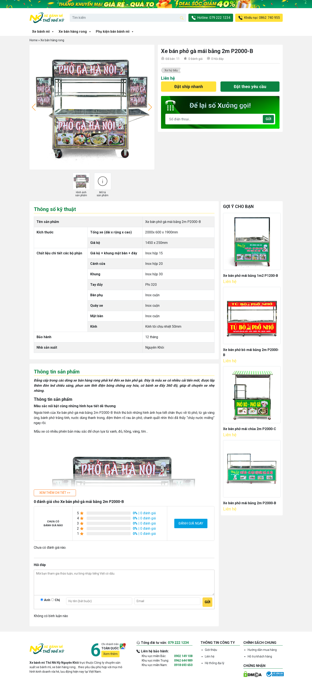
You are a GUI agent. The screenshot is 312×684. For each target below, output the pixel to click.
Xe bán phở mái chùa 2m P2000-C (249, 429)
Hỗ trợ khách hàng (260, 656)
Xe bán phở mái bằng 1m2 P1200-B (250, 276)
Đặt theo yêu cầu (250, 86)
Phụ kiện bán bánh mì (115, 31)
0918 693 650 (183, 665)
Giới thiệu (211, 650)
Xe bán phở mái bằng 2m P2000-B (249, 503)
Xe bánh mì (43, 31)
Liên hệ (209, 656)
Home (34, 40)
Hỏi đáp (217, 58)
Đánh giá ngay (191, 523)
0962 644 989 (183, 660)
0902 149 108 (183, 656)
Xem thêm (110, 654)
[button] (55, 492)
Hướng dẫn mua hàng (262, 650)
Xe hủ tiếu (171, 70)
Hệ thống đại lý (214, 663)
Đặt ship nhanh (188, 86)
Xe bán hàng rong (75, 31)
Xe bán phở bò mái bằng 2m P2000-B (251, 352)
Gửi (268, 119)
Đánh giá (195, 58)
